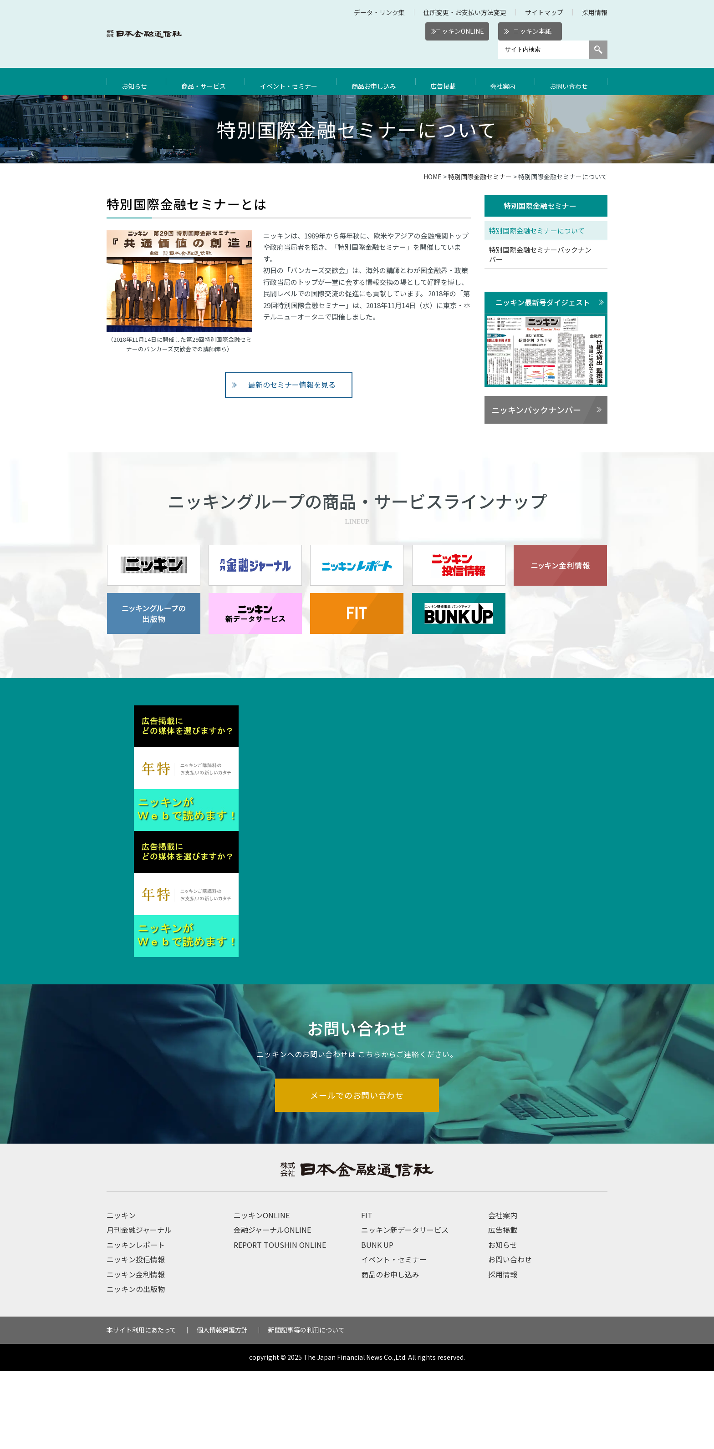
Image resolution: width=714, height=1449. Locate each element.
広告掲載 (447, 81)
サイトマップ (544, 12)
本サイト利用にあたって (141, 1408)
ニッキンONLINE (459, 30)
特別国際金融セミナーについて (537, 231)
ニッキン (121, 1293)
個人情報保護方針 (222, 1408)
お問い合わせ (571, 81)
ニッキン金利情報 (136, 1352)
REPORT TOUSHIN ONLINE (280, 1322)
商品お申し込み (378, 81)
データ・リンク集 (379, 12)
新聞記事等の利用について (306, 1408)
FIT (366, 1293)
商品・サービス (204, 81)
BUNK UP (377, 1322)
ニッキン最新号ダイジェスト (542, 302)
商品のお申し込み (390, 1352)
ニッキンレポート (136, 1322)
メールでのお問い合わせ (357, 1172)
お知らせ (135, 81)
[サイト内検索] (543, 50)
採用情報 (594, 12)
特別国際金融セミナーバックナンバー (540, 254)
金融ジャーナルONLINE (272, 1307)
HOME (432, 176)
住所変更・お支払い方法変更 (464, 12)
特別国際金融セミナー (480, 176)
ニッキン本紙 (532, 30)
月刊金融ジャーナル (139, 1307)
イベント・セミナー (292, 81)
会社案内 (505, 81)
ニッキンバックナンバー (536, 410)
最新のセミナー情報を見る (292, 384)
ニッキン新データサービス (405, 1307)
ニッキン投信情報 (136, 1337)
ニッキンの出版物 (136, 1367)
